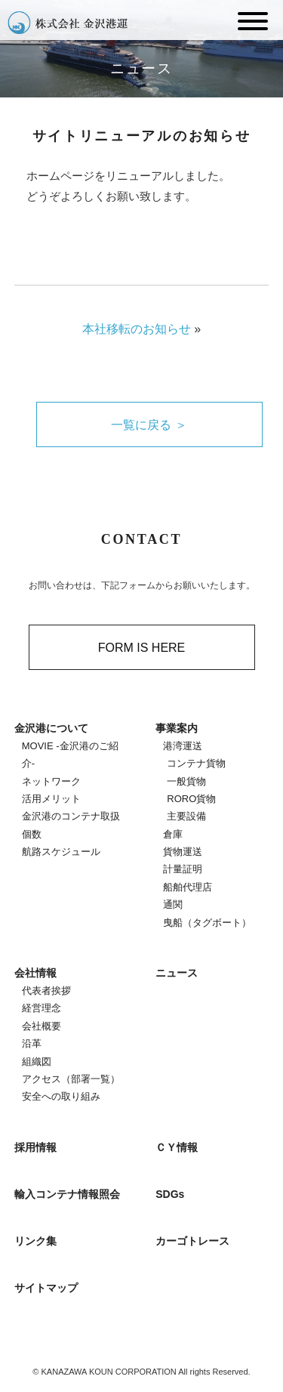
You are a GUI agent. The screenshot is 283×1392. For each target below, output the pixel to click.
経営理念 (41, 1008)
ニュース (176, 973)
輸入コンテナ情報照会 (67, 1194)
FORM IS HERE (142, 647)
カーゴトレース (192, 1241)
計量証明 (182, 869)
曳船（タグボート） (207, 922)
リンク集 (35, 1241)
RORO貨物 (191, 798)
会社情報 (35, 973)
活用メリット (51, 798)
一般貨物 (186, 781)
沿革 (32, 1043)
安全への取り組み (61, 1096)
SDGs (169, 1194)
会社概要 (41, 1026)
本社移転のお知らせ (136, 329)
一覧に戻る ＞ (148, 424)
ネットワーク (51, 781)
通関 (173, 904)
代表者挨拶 (46, 990)
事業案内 (176, 728)
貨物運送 (182, 851)
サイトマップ (46, 1288)
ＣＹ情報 (176, 1147)
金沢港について (51, 728)
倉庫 (173, 834)
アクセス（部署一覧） (71, 1079)
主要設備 (186, 816)
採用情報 (35, 1147)
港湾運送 (182, 746)
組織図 (36, 1061)
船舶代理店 (187, 887)
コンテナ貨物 (196, 763)
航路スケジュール (61, 851)
